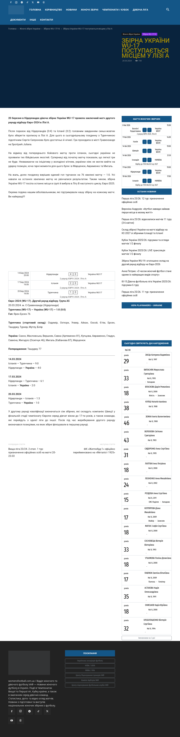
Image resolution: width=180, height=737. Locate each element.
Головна (12, 28)
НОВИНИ (71, 9)
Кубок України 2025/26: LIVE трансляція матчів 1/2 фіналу (143, 252)
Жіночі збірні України (30, 28)
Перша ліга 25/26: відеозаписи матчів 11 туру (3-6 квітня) (147, 221)
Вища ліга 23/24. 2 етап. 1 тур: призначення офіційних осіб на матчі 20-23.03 (32, 452)
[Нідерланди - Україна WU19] (147, 170)
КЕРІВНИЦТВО (53, 9)
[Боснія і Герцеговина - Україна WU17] (147, 130)
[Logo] (17, 10)
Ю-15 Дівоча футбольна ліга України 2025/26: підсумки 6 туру (146, 283)
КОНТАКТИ (46, 19)
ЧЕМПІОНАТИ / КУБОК (115, 9)
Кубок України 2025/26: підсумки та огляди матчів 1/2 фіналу (145, 242)
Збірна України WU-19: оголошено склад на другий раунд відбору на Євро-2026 (145, 262)
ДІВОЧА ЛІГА (140, 9)
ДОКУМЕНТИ (18, 19)
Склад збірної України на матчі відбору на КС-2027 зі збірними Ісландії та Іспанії (145, 231)
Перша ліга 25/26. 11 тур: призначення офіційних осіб (143, 294)
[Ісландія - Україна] (147, 160)
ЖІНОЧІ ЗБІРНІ (89, 9)
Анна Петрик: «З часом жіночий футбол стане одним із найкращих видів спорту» (147, 273)
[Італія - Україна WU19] (147, 140)
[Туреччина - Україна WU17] (61, 294)
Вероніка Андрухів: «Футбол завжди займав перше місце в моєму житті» (146, 211)
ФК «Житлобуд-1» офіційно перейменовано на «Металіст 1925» (94, 450)
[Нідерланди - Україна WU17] (61, 275)
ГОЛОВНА (35, 9)
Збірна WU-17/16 (52, 28)
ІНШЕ (33, 19)
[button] (168, 10)
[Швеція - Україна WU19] (147, 149)
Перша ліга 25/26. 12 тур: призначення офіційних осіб (143, 200)
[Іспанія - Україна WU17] (61, 285)
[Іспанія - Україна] (147, 181)
